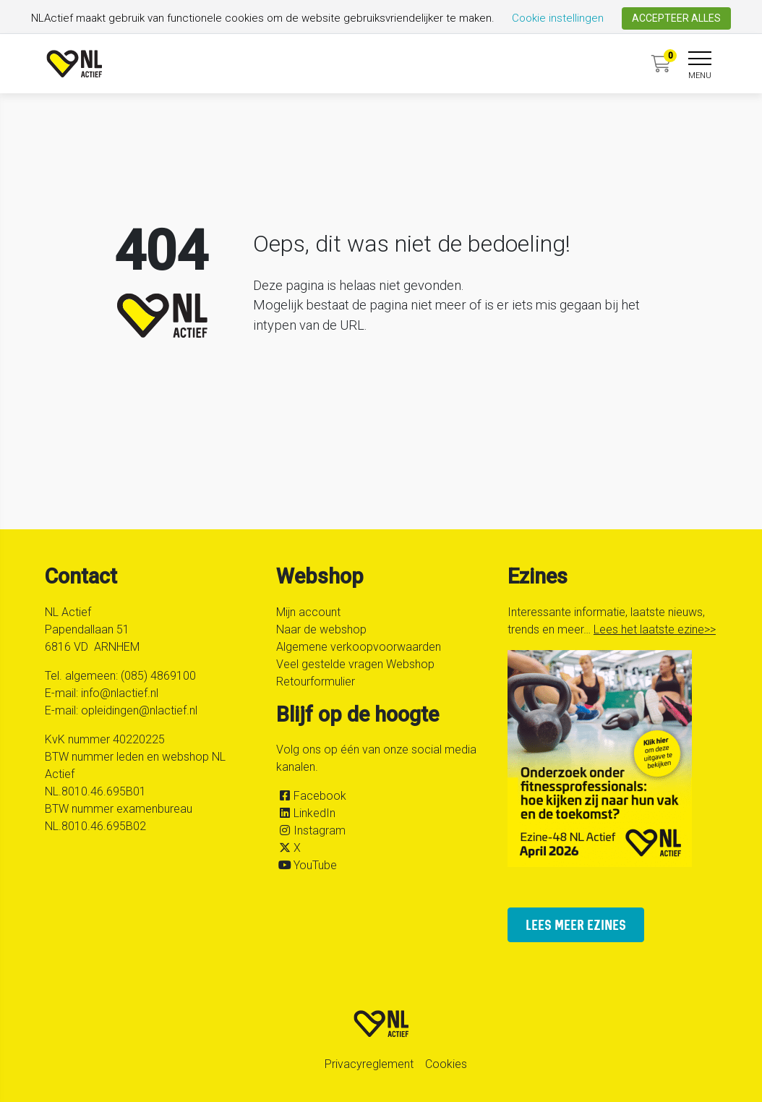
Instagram (320, 830)
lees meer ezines (576, 924)
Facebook (320, 796)
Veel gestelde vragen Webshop (355, 664)
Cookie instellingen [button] (558, 18)
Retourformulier (315, 681)
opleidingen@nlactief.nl (139, 710)
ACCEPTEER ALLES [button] (676, 18)
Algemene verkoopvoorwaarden (358, 647)
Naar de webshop (321, 629)
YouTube (315, 865)
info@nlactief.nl (119, 693)
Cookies (446, 1064)
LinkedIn (314, 813)
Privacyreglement (369, 1064)
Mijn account (308, 612)
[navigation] (699, 66)
